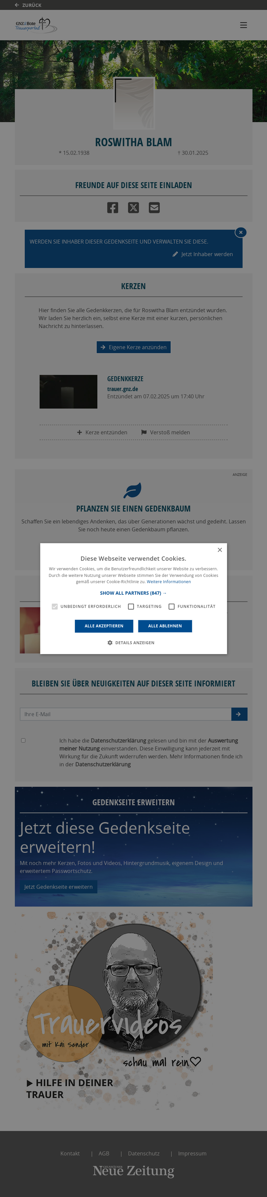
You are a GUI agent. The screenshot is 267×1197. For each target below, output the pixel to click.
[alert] (133, 598)
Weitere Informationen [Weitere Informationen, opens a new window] (169, 581)
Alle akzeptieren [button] (104, 626)
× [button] (219, 550)
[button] (133, 593)
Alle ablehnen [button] (165, 626)
